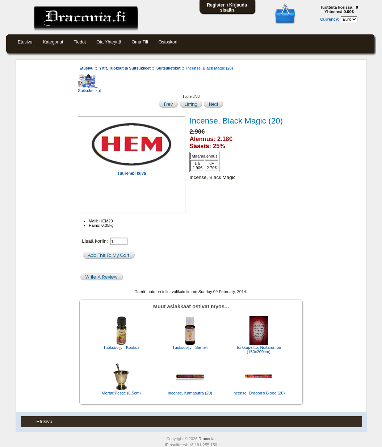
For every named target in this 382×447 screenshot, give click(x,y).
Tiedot (80, 42)
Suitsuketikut (168, 68)
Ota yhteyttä (108, 42)
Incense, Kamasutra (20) (190, 393)
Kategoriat (53, 42)
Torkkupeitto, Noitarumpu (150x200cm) (258, 349)
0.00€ (349, 11)
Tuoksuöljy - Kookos (121, 347)
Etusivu (25, 42)
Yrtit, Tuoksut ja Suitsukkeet (125, 68)
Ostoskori (168, 42)
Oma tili (140, 42)
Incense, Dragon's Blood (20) (258, 393)
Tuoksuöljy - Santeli (189, 347)
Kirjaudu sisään (233, 8)
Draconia (206, 438)
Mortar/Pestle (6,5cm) (121, 393)
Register (215, 5)
